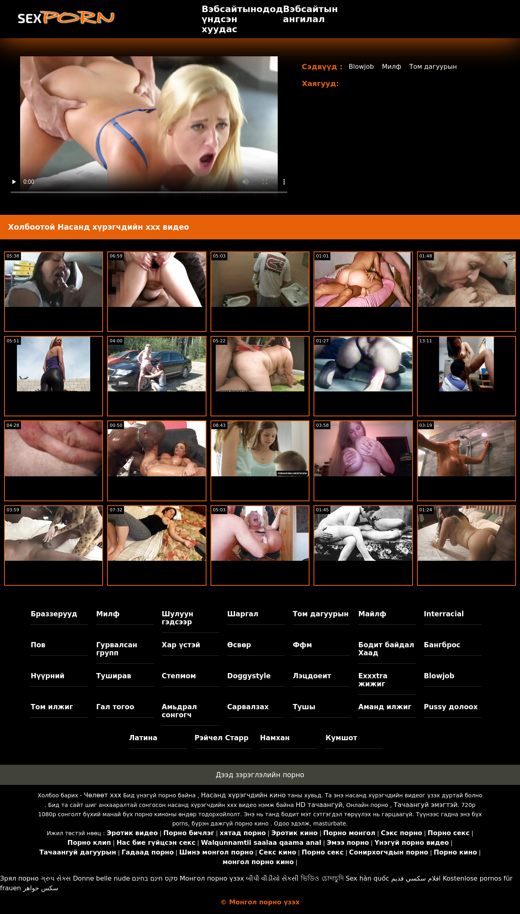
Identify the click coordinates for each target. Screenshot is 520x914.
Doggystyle (249, 676)
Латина (143, 738)
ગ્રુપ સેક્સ (56, 878)
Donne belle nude (101, 878)
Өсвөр (239, 645)
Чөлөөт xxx (102, 795)
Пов (38, 645)
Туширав (113, 676)
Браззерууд (54, 614)
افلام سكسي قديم (416, 878)
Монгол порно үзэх (212, 878)
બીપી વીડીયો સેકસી (272, 878)
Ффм (302, 645)
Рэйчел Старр (221, 738)
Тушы (304, 707)
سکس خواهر (40, 888)
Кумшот (341, 738)
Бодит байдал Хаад (386, 649)
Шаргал (242, 614)
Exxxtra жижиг (373, 680)
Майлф (372, 614)
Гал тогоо (115, 707)
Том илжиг (52, 707)
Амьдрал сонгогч (179, 711)
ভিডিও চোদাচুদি (322, 878)
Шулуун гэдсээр (177, 618)
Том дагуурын (433, 66)
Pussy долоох (451, 707)
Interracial (444, 614)
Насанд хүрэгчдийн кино (243, 795)
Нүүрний (47, 676)
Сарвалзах (248, 707)
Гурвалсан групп (116, 649)
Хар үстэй (181, 645)
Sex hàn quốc (367, 878)
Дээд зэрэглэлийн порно (260, 775)
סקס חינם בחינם (155, 878)
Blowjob (361, 66)
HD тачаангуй (319, 805)
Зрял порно (19, 878)
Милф (391, 66)
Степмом (179, 676)
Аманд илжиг (384, 707)
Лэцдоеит (312, 676)
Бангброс (442, 645)
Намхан (275, 738)
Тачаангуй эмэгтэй (426, 805)
